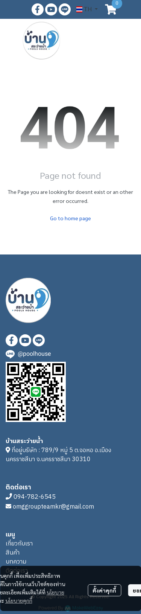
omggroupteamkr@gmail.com (53, 507)
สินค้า (13, 553)
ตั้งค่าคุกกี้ (104, 590)
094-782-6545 (35, 497)
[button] (87, 9)
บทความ (16, 562)
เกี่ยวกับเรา (19, 544)
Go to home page (70, 218)
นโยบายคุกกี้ (18, 600)
